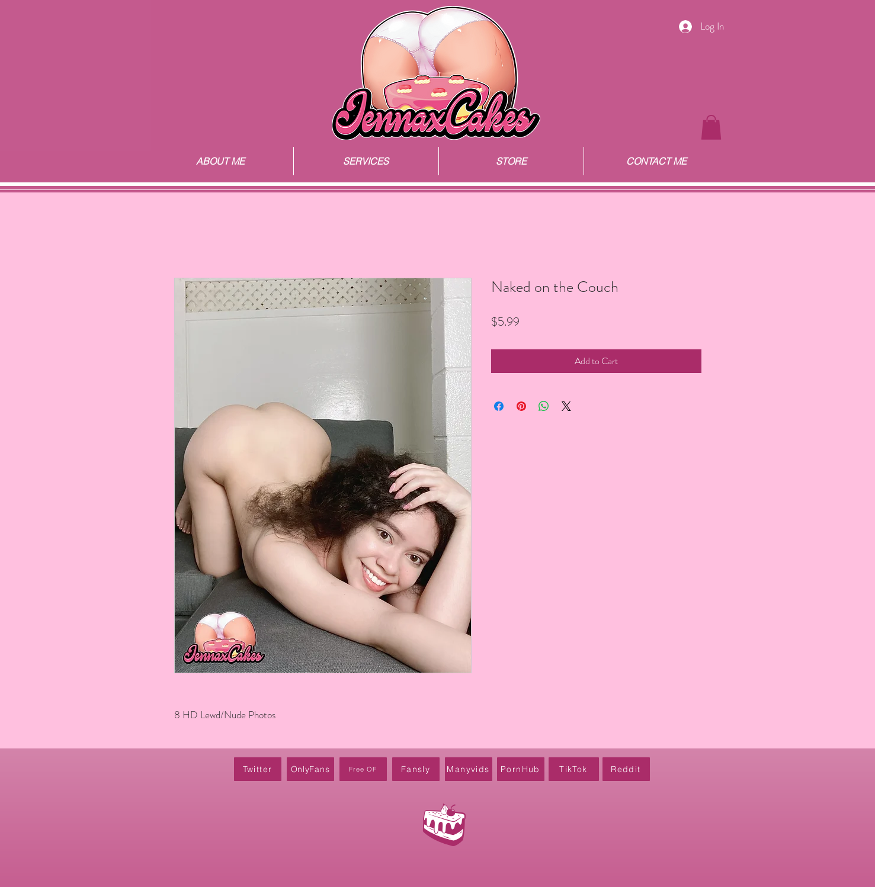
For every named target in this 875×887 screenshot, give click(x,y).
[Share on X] (566, 406)
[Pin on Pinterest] (521, 406)
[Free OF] (363, 769)
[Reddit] (626, 769)
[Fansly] (416, 769)
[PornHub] (520, 769)
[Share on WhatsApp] (544, 406)
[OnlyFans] (310, 769)
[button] (711, 127)
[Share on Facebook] (499, 406)
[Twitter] (257, 769)
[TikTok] (574, 769)
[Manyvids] (468, 769)
